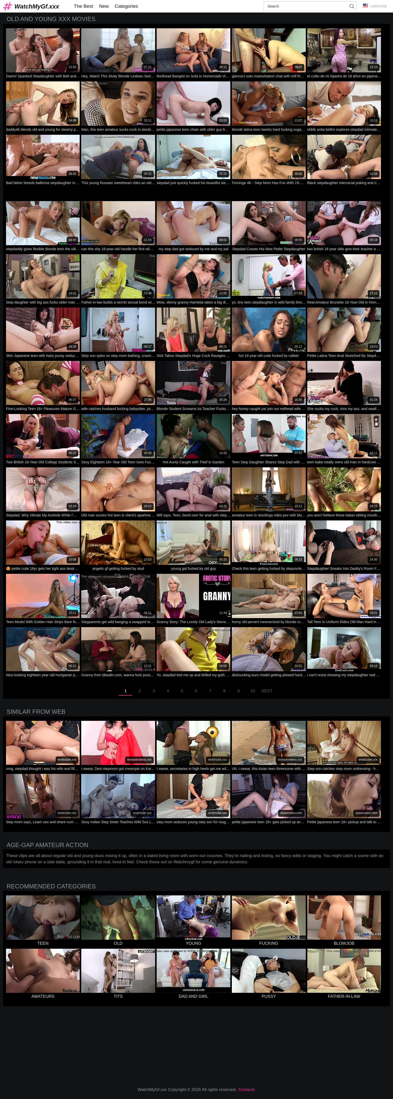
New (104, 6)
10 (252, 691)
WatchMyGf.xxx (37, 6)
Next (267, 691)
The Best (83, 6)
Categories (126, 6)
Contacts (246, 1089)
